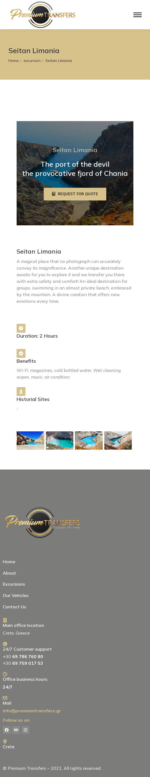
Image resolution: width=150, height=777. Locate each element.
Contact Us (14, 606)
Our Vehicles (16, 595)
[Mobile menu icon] (137, 14)
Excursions (15, 584)
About (9, 573)
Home (9, 561)
